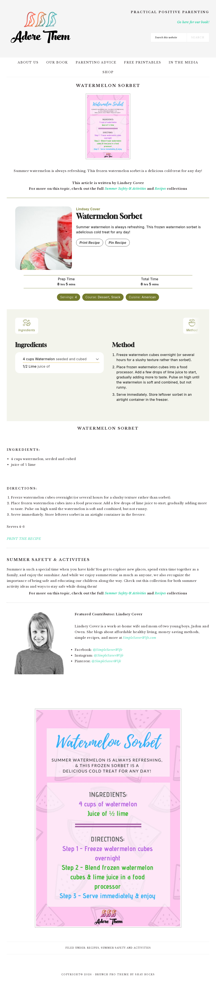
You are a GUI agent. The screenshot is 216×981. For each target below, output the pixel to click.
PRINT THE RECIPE (24, 539)
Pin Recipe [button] (117, 242)
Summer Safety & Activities (125, 189)
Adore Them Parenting (40, 27)
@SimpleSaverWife (107, 650)
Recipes (160, 189)
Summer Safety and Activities (126, 948)
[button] (97, 359)
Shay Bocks (145, 974)
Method (192, 325)
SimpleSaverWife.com (139, 638)
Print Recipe (90, 242)
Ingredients (26, 325)
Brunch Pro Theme (112, 974)
